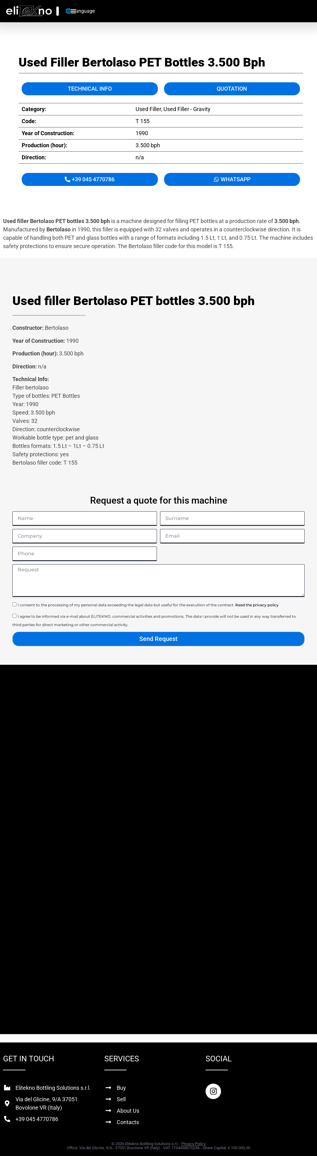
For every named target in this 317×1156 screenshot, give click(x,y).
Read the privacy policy (257, 605)
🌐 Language (80, 11)
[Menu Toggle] (73, 11)
